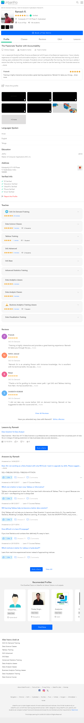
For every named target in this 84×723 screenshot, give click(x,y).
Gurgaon (63, 697)
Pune (49, 697)
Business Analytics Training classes (14, 670)
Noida (43, 700)
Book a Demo (41, 448)
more (34, 348)
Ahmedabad (71, 697)
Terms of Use (36, 687)
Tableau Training (7, 650)
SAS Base (5, 657)
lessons (77, 39)
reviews (42, 39)
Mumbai (43, 697)
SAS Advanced (7, 653)
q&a (60, 39)
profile (6, 39)
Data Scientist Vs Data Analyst (13, 432)
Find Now (42, 627)
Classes (24, 39)
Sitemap (65, 687)
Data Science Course (9, 677)
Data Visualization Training (11, 674)
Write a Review (58, 419)
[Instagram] (44, 691)
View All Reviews (42, 413)
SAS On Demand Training (11, 643)
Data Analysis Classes (9, 667)
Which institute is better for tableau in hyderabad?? (21, 548)
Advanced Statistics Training (12, 660)
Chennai (21, 697)
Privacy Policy (46, 687)
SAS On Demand (14, 342)
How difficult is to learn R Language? (15, 529)
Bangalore (14, 697)
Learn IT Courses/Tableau (31, 482)
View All (49, 569)
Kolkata (56, 697)
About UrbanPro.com (24, 687)
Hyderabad (35, 697)
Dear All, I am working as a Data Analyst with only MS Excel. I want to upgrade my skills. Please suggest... (41, 466)
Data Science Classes (9, 646)
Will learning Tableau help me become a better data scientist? (25, 508)
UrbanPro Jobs (56, 687)
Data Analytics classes (9, 663)
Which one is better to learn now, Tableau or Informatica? (23, 487)
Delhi (28, 697)
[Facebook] (39, 691)
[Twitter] (48, 691)
